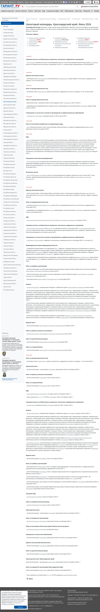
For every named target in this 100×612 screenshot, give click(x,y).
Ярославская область (9, 283)
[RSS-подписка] (80, 2)
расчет (49, 205)
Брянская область (8, 48)
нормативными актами (70, 575)
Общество (86, 11)
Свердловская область (10, 230)
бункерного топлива (71, 316)
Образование (69, 11)
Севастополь (7, 287)
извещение (94, 448)
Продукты (20, 2)
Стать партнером (49, 2)
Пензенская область (9, 152)
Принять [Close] (20, 607)
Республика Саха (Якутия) (11, 199)
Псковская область (9, 161)
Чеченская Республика (10, 271)
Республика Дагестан (9, 177)
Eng (96, 2)
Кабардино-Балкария (9, 76)
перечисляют (42, 92)
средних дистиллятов (84, 316)
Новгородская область (10, 136)
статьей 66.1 (49, 254)
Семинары (38, 2)
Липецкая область (8, 117)
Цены (27, 2)
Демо (32, 2)
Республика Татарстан (10, 205)
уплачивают (94, 62)
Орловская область (9, 149)
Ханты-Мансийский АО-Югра (12, 265)
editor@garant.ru (93, 595)
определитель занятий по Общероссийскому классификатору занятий (86, 45)
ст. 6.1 (50, 575)
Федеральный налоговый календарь (10, 19)
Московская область (9, 123)
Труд (43, 11)
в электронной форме (83, 151)
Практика (37, 11)
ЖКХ (61, 11)
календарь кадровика (61, 47)
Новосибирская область (10, 139)
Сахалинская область (9, 227)
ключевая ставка (34, 45)
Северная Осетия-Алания (11, 202)
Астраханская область (10, 42)
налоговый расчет (52, 279)
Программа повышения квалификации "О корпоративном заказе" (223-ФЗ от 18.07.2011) (11, 361)
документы (40, 446)
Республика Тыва (8, 208)
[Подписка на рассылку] (56, 2)
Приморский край (8, 158)
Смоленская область (9, 233)
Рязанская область (9, 218)
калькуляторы (33, 42)
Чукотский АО (7, 277)
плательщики (31, 62)
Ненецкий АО (7, 130)
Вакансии (12, 2)
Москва (5, 26)
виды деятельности (83, 257)
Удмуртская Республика (10, 255)
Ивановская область (9, 70)
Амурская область (8, 36)
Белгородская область (10, 45)
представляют (42, 79)
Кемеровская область (10, 92)
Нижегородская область (10, 133)
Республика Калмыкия (10, 183)
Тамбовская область (9, 240)
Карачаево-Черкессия (10, 89)
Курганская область (9, 108)
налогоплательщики (33, 161)
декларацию (81, 287)
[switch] (23, 6)
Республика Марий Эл (10, 192)
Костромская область (9, 98)
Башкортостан (7, 171)
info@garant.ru (49, 606)
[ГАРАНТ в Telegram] (69, 2)
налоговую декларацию (86, 165)
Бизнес (30, 11)
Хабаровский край (9, 261)
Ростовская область (9, 214)
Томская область (8, 246)
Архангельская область (10, 39)
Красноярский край (9, 105)
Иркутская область (9, 73)
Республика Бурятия (9, 174)
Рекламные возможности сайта (84, 599)
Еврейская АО (7, 64)
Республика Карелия (9, 186)
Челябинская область (9, 268)
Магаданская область (10, 120)
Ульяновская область (9, 258)
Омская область (8, 142)
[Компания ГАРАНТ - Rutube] (77, 2)
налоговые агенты (45, 220)
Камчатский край (8, 86)
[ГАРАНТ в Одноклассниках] (74, 2)
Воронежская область (10, 61)
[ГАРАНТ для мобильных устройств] (59, 2)
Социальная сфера (52, 11)
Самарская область (9, 221)
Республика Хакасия (9, 211)
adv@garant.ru (71, 599)
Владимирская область (10, 51)
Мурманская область (9, 127)
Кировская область (9, 95)
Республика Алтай (8, 167)
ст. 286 (74, 478)
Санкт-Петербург (8, 29)
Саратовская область (9, 224)
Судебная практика (7, 11)
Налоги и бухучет (21, 11)
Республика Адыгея (9, 164)
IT (92, 11)
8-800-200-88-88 (72, 590)
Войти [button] (87, 2)
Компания (4, 2)
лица (28, 127)
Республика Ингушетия (10, 180)
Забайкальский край (9, 67)
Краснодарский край (9, 101)
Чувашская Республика (10, 274)
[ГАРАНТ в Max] (66, 2)
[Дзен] (64, 2)
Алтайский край (8, 32)
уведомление (63, 79)
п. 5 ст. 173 (41, 397)
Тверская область (8, 243)
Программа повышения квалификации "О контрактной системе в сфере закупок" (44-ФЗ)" (11, 339)
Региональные (6, 23)
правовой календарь (61, 42)
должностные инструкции (86, 42)
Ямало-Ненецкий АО (9, 280)
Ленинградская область (10, 114)
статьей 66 (39, 252)
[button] (89, 6)
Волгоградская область (10, 54)
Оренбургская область (10, 145)
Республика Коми (8, 189)
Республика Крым (8, 290)
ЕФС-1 (92, 240)
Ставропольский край (10, 236)
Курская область (8, 111)
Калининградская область (11, 80)
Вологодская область (9, 58)
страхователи (31, 116)
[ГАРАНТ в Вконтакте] (61, 2)
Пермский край (8, 155)
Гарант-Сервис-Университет (34, 608)
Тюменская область (9, 252)
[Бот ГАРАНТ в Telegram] (72, 2)
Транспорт (78, 11)
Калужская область (9, 83)
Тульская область (8, 249)
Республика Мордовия (10, 196)
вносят (91, 127)
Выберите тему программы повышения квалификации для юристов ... (9, 379)
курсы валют (33, 43)
